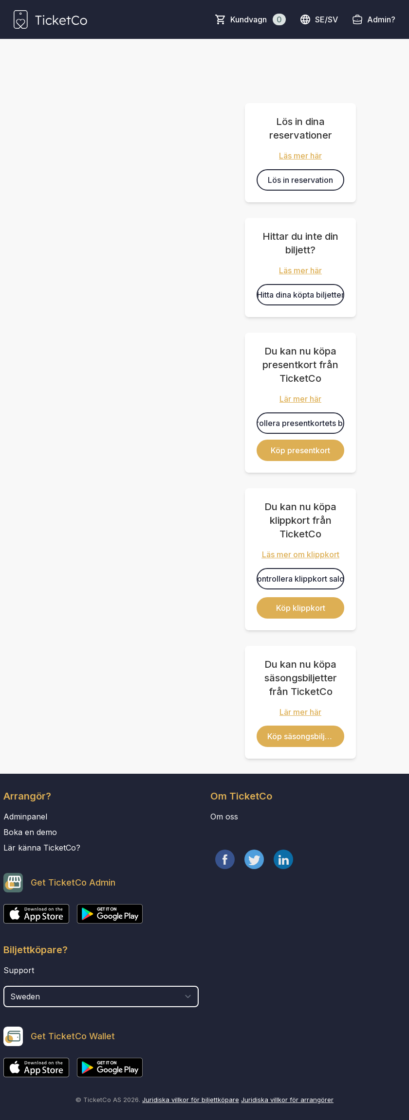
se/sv (318, 19)
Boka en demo (30, 832)
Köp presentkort (300, 450)
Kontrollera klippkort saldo (300, 579)
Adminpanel (25, 816)
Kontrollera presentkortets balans (300, 423)
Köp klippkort (300, 608)
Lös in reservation (300, 180)
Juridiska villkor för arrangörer (287, 1099)
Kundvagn (258, 19)
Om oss (224, 816)
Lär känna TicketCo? (41, 848)
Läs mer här (300, 155)
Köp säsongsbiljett (301, 736)
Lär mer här (300, 399)
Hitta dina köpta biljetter (300, 295)
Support (18, 970)
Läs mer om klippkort (300, 554)
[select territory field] (101, 996)
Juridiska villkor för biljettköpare (190, 1099)
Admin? (381, 19)
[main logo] (50, 19)
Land (13, 981)
